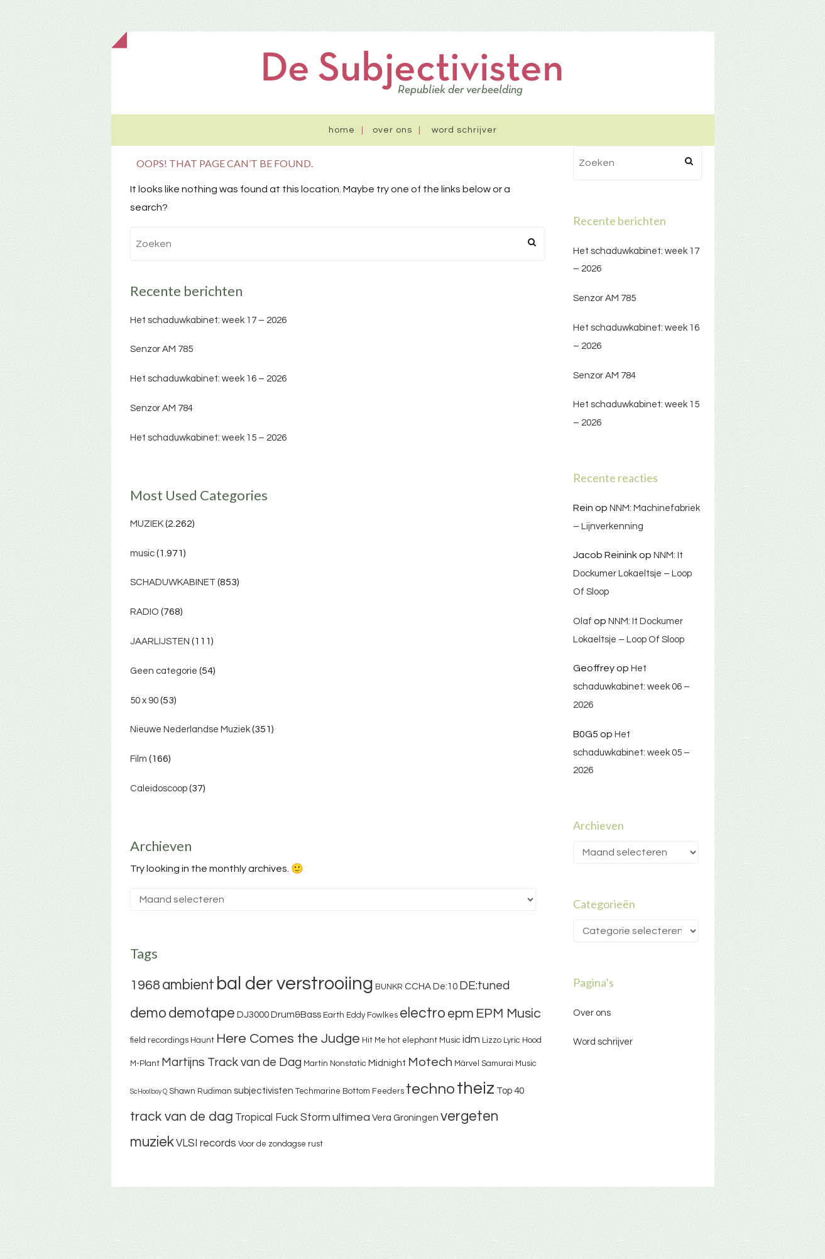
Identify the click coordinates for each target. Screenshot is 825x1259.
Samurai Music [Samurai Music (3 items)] (509, 1063)
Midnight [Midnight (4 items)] (387, 1063)
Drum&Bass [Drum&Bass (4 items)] (296, 1015)
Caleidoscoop (158, 788)
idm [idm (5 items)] (471, 1039)
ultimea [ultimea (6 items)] (351, 1117)
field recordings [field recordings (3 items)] (159, 1040)
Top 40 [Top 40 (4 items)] (510, 1091)
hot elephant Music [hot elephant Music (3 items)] (424, 1040)
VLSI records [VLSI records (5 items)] (206, 1143)
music (142, 553)
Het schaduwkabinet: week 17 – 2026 (208, 320)
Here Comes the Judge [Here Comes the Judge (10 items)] (288, 1038)
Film (138, 759)
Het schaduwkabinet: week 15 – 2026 (208, 438)
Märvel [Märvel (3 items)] (466, 1063)
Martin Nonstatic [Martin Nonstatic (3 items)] (334, 1063)
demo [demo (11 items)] (148, 1013)
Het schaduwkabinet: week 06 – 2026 (631, 687)
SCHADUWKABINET (173, 582)
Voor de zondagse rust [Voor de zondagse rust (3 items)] (280, 1144)
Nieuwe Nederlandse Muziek (190, 729)
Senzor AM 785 (161, 349)
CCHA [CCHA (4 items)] (418, 986)
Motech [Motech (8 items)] (430, 1062)
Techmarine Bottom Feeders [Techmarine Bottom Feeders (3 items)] (349, 1091)
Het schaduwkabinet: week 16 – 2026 (208, 378)
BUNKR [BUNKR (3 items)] (389, 986)
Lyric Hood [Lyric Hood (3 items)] (522, 1040)
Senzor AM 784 (161, 408)
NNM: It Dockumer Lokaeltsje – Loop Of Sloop (632, 574)
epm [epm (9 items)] (460, 1013)
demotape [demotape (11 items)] (201, 1013)
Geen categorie (163, 671)
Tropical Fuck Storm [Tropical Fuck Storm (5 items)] (283, 1117)
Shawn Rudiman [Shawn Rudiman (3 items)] (200, 1091)
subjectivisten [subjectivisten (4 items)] (263, 1091)
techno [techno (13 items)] (430, 1089)
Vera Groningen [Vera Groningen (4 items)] (405, 1118)
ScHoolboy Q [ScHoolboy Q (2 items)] (148, 1091)
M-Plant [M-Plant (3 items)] (145, 1063)
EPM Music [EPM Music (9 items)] (508, 1013)
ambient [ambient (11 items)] (188, 984)
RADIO (144, 612)
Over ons (392, 130)
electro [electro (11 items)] (422, 1013)
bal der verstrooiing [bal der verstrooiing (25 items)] (294, 983)
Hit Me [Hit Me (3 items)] (374, 1040)
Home (342, 130)
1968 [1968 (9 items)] (145, 985)
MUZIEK (146, 524)
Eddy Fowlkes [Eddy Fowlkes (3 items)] (372, 1015)
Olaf (582, 621)
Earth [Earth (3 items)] (333, 1015)
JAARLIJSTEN (160, 641)
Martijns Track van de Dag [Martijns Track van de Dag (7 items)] (231, 1062)
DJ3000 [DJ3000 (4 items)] (253, 1015)
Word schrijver (464, 130)
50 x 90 (144, 700)
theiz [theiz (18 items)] (475, 1088)
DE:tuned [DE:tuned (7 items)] (484, 985)
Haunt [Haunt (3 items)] (202, 1040)
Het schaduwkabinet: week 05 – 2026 (631, 753)
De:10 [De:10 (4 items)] (445, 986)
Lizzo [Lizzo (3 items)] (491, 1040)
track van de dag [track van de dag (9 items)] (181, 1116)
